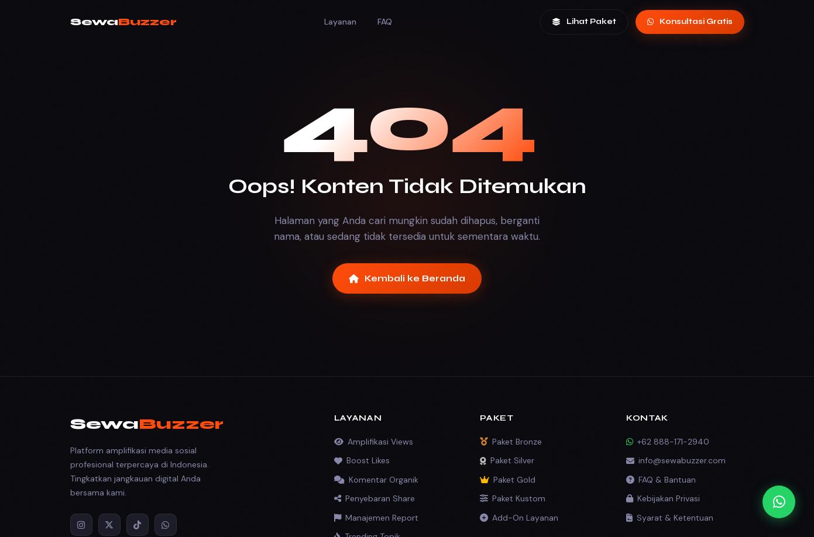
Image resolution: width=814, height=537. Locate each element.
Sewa (123, 21)
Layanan (340, 21)
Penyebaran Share (374, 498)
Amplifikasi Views (373, 441)
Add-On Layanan (519, 517)
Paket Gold (507, 479)
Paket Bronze (511, 441)
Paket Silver (507, 460)
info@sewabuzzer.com (676, 460)
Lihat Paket (584, 21)
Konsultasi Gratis (690, 21)
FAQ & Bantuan (661, 479)
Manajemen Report (376, 517)
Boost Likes (362, 460)
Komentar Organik (376, 479)
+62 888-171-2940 (667, 441)
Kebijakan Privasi (663, 498)
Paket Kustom (512, 498)
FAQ (384, 21)
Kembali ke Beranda (407, 278)
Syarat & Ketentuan (669, 517)
